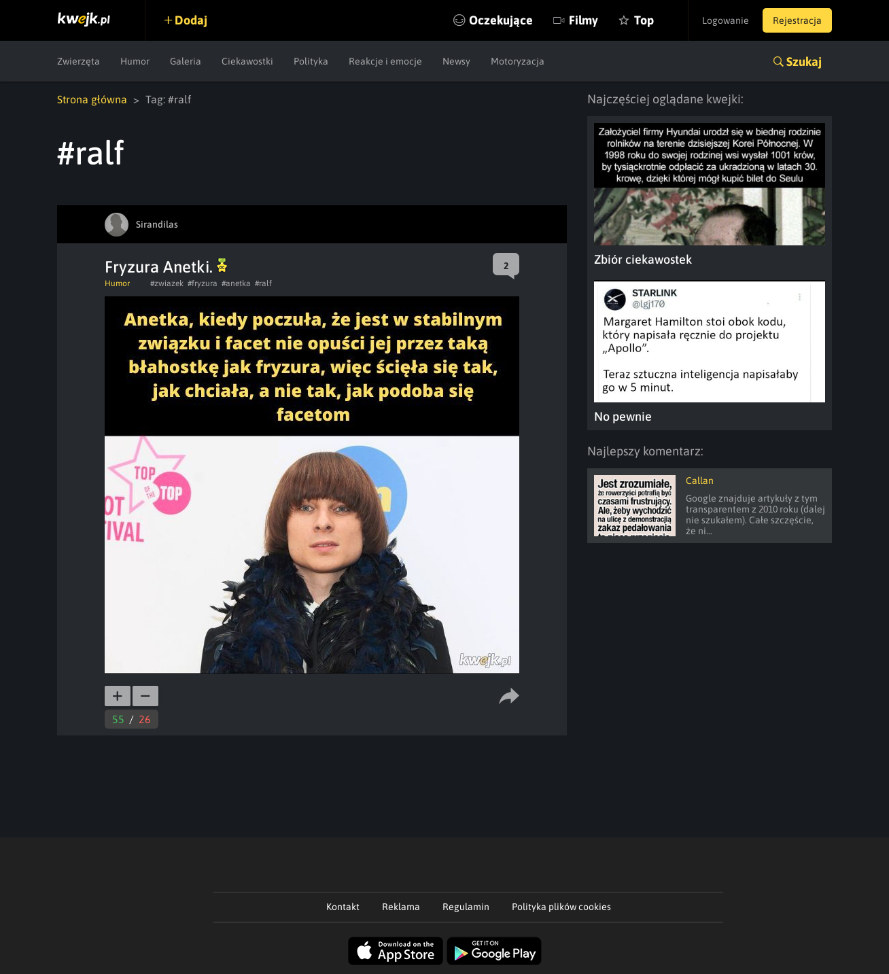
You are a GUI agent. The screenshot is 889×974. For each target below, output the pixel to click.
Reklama (401, 906)
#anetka (236, 283)
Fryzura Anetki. (166, 267)
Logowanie (725, 20)
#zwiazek (167, 283)
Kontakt (343, 906)
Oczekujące (501, 20)
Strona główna (92, 99)
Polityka (311, 61)
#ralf (263, 283)
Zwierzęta (78, 61)
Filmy (583, 20)
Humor (135, 61)
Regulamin (465, 906)
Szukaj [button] (804, 61)
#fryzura (202, 283)
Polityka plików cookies (561, 906)
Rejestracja (797, 20)
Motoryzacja (517, 61)
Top (644, 20)
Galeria (185, 61)
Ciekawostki (247, 61)
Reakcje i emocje (385, 61)
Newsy (456, 61)
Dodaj (191, 20)
